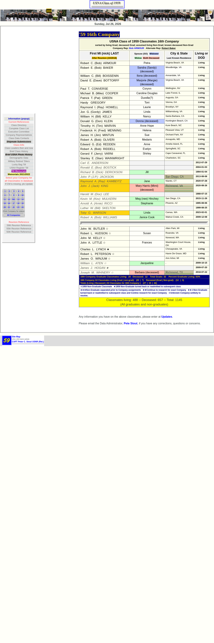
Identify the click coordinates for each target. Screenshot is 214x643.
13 (18, 199)
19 (22, 203)
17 (14, 203)
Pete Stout (130, 323)
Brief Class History (19, 151)
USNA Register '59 (19, 167)
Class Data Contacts (19, 138)
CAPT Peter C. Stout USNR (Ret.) (28, 341)
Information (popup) (18, 118)
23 (18, 207)
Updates (166, 316)
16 (9, 203)
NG (13, 199)
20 (5, 207)
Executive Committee (19, 131)
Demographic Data (19, 157)
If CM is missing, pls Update (19, 184)
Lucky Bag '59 (19, 164)
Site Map (16, 337)
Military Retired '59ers (19, 161)
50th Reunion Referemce (19, 232)
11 (5, 199)
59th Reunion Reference (19, 225)
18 (18, 203)
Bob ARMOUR (136, 48)
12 (9, 199)
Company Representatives (19, 135)
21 (9, 207)
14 (22, 199)
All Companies (13, 215)
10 (22, 195)
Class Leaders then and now (19, 148)
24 (22, 207)
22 (14, 207)
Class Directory (18, 125)
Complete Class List (19, 128)
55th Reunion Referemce (19, 228)
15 (5, 203)
